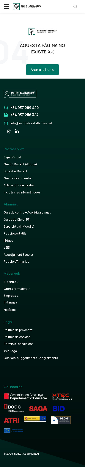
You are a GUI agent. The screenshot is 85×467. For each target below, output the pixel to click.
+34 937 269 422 (24, 107)
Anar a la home (42, 69)
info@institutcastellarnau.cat (31, 123)
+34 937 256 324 (24, 114)
